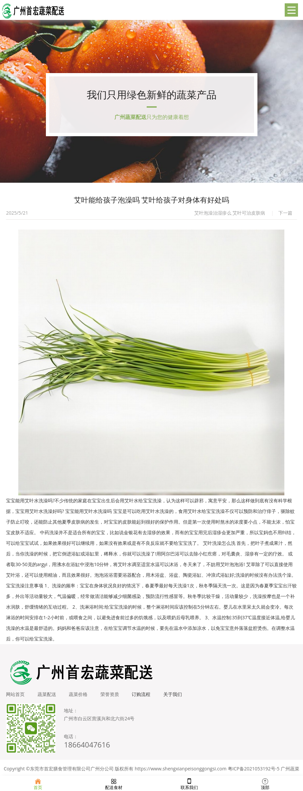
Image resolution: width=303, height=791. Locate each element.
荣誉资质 (111, 696)
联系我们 (189, 783)
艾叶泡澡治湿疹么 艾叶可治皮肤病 (229, 215)
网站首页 (15, 696)
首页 (38, 783)
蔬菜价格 (79, 696)
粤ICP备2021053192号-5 (254, 770)
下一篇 (285, 215)
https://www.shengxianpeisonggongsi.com (181, 770)
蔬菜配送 (47, 696)
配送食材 (113, 783)
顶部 (265, 783)
